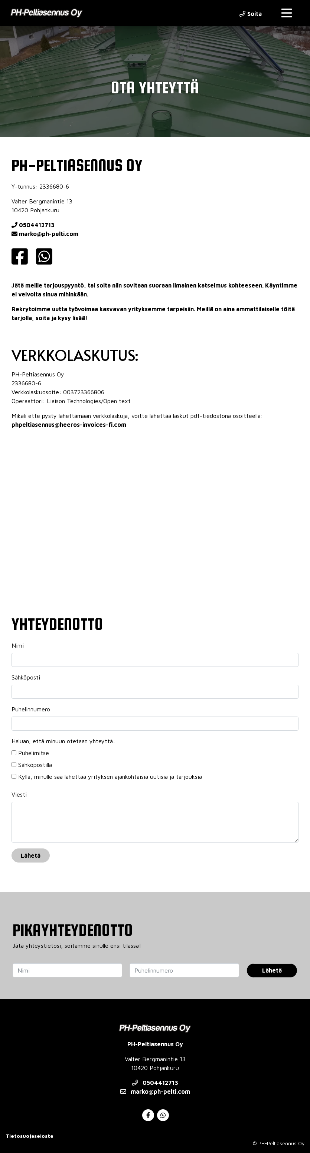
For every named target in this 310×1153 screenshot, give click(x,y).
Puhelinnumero (31, 709)
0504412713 (33, 225)
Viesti (19, 794)
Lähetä (30, 855)
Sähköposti (26, 677)
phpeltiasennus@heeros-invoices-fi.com (69, 424)
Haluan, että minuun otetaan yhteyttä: (63, 741)
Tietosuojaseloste (29, 1136)
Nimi (18, 645)
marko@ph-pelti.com (45, 233)
